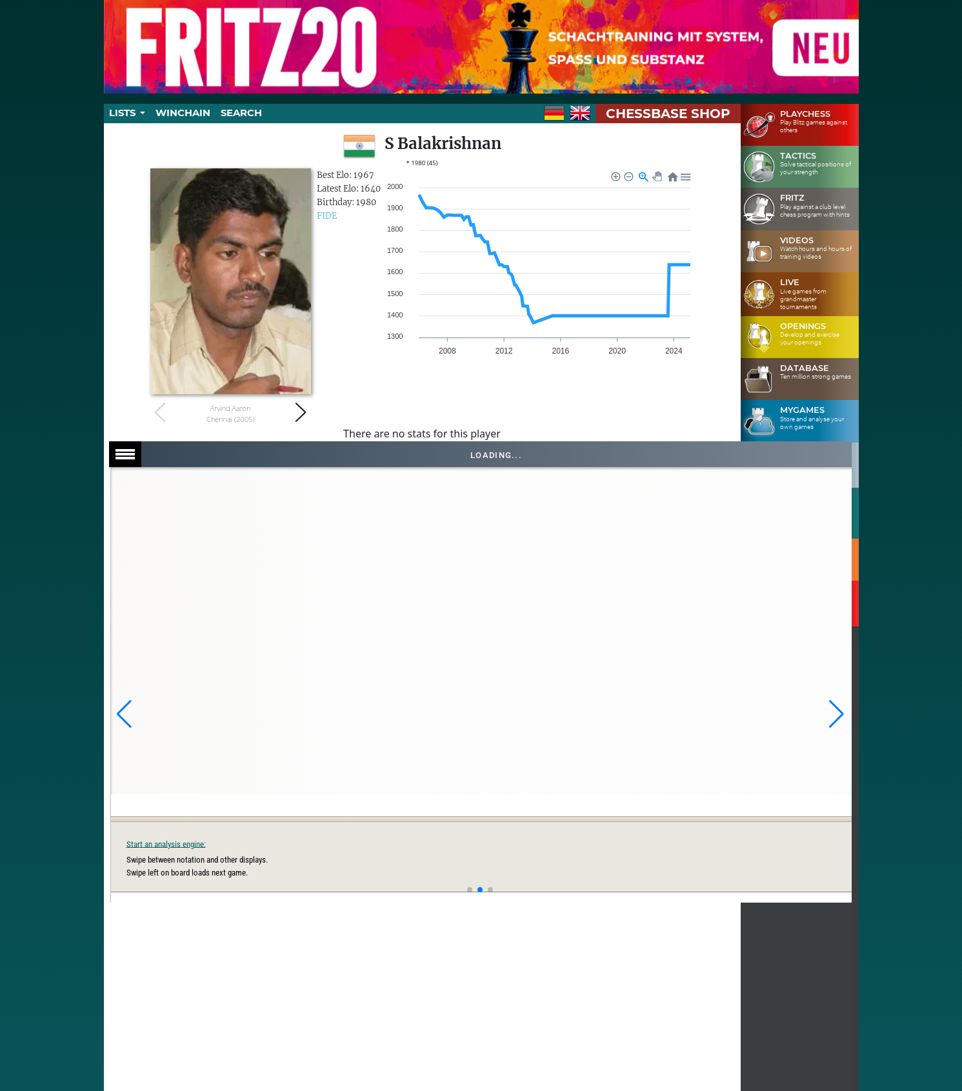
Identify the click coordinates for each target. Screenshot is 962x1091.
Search (241, 113)
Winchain (182, 113)
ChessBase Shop (668, 113)
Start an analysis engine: (650, 843)
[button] (124, 714)
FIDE (327, 215)
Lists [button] (123, 113)
